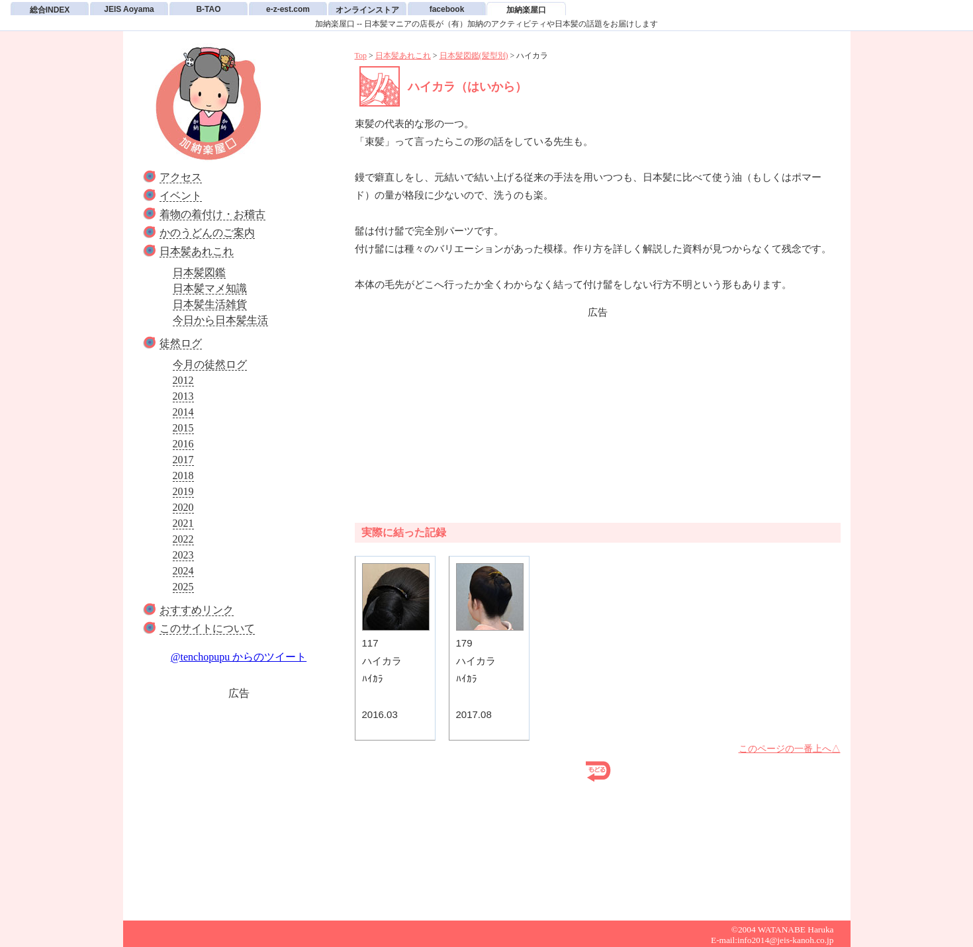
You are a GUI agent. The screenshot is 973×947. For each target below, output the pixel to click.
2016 (183, 443)
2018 (183, 475)
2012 (183, 380)
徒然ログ (181, 343)
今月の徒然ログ (210, 364)
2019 (183, 491)
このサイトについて (207, 628)
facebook (447, 9)
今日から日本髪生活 (220, 320)
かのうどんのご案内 (207, 232)
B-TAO (208, 9)
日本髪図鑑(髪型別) (474, 55)
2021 (183, 523)
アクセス (181, 177)
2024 (183, 570)
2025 (183, 586)
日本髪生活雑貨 (210, 304)
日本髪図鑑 (199, 272)
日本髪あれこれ (197, 251)
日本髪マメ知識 (210, 288)
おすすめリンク (197, 609)
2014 (183, 412)
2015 (183, 427)
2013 (183, 396)
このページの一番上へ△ (790, 749)
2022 (183, 539)
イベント (181, 195)
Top (361, 55)
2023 (183, 555)
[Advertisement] (239, 804)
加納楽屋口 (526, 10)
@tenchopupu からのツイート (238, 656)
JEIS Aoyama (129, 9)
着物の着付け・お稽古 (212, 214)
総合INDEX (50, 10)
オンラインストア (367, 10)
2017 (183, 459)
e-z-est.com (288, 9)
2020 (183, 507)
